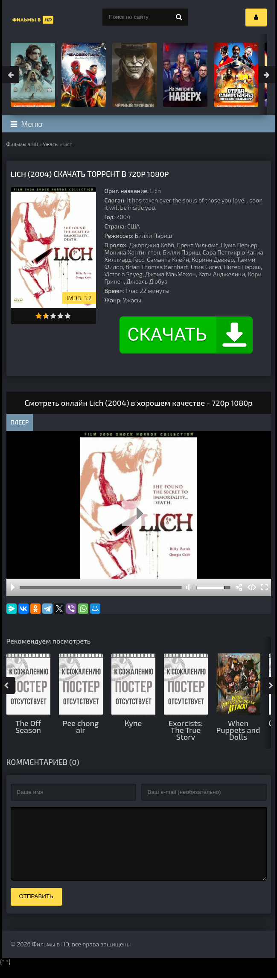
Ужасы (50, 144)
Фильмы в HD (22, 144)
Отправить (36, 909)
